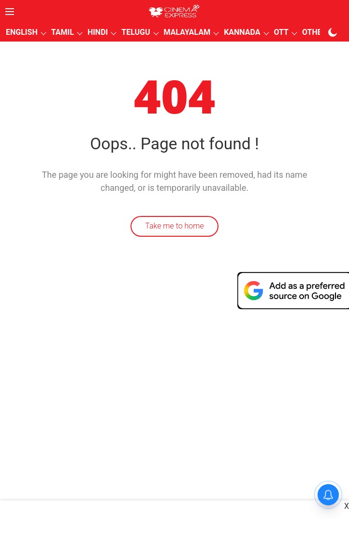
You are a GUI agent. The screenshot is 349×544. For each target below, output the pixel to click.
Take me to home (174, 225)
